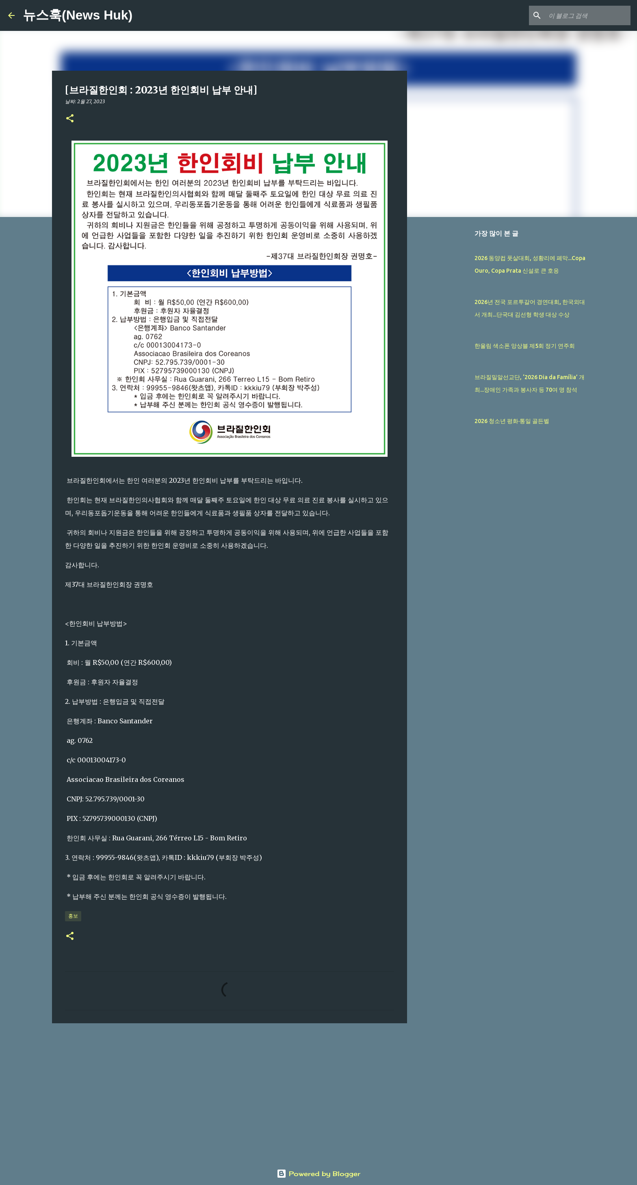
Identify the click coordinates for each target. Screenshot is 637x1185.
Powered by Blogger (318, 1174)
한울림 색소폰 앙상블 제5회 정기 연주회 (524, 346)
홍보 (73, 915)
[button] (70, 118)
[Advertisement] (229, 1092)
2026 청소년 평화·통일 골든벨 (511, 421)
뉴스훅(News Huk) (77, 15)
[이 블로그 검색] (587, 15)
